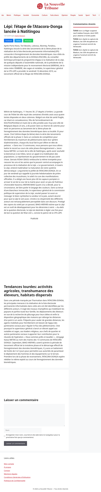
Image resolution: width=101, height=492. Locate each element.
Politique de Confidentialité (14, 480)
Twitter (18, 41)
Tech (94, 15)
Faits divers (54, 15)
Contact (7, 470)
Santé (81, 15)
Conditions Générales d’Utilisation (17, 477)
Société (26, 15)
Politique (17, 15)
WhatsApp (28, 41)
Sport (88, 15)
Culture (44, 15)
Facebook (9, 41)
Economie (35, 15)
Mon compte (9, 464)
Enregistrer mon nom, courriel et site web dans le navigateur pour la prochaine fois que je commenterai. (33, 436)
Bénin (9, 15)
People (73, 15)
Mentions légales (10, 474)
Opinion (65, 15)
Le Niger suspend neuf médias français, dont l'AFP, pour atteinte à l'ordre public (85, 33)
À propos (7, 467)
